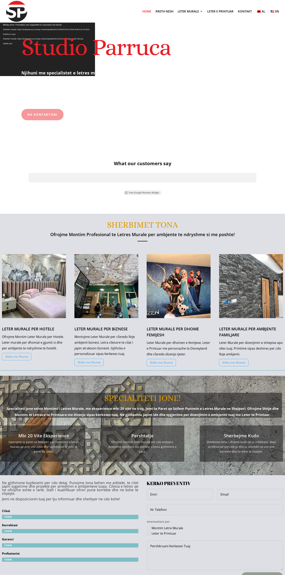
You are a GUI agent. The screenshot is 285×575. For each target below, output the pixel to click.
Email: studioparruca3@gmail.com (142, 558)
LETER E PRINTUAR (220, 11)
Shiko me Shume (16, 320)
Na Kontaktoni (42, 114)
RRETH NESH (164, 11)
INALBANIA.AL (170, 570)
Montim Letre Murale (165, 492)
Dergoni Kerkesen (262, 541)
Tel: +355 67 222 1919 (49, 558)
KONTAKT (245, 11)
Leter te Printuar (161, 497)
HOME (146, 11)
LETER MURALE (188, 11)
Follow (229, 558)
